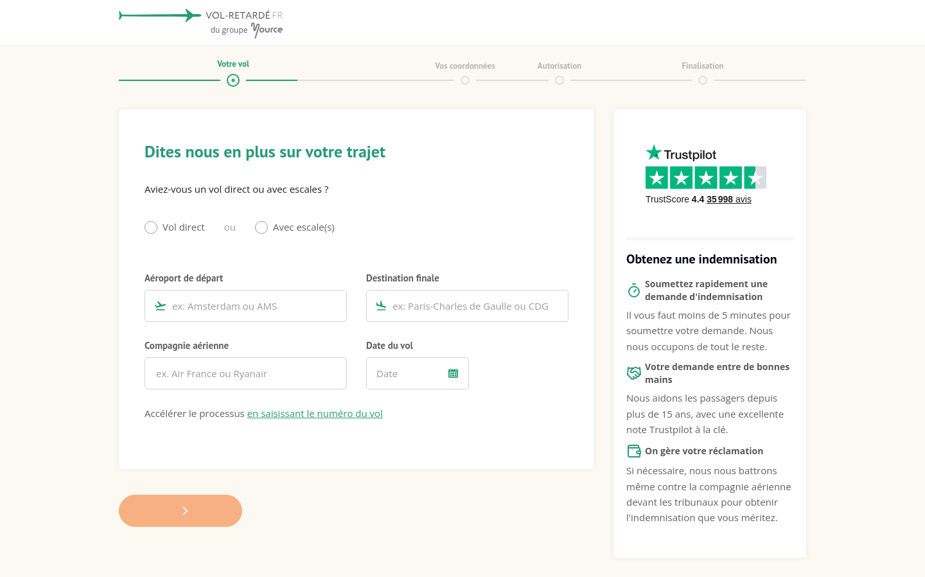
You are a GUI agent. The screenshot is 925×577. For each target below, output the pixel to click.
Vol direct (184, 226)
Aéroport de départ (184, 277)
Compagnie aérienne (187, 345)
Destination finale (402, 277)
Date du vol (389, 345)
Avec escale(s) (304, 226)
